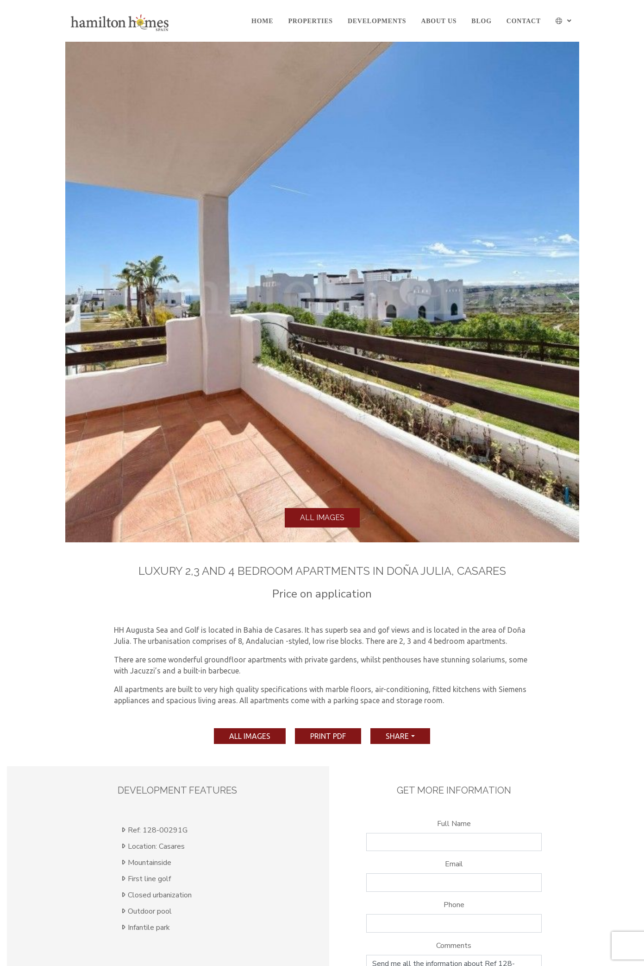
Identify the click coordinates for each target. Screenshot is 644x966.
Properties (310, 21)
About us (438, 21)
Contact (523, 21)
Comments (453, 946)
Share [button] (397, 736)
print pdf (328, 736)
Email (454, 864)
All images (322, 517)
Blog (481, 21)
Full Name (454, 824)
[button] (563, 21)
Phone (454, 905)
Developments (377, 21)
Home (262, 21)
